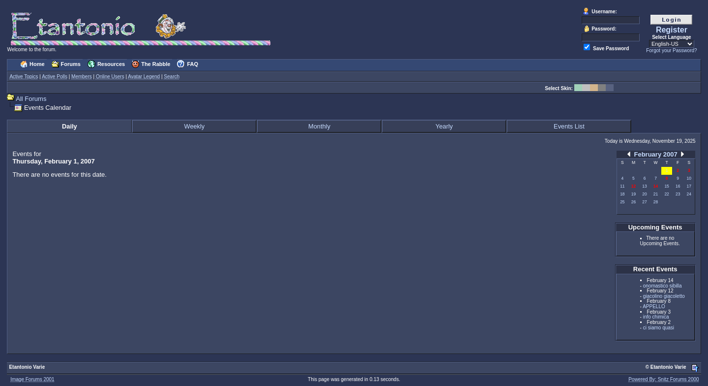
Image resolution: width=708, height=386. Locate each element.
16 (678, 186)
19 (633, 194)
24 (689, 194)
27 (644, 201)
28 (655, 201)
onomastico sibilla (662, 286)
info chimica (656, 317)
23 (678, 194)
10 (689, 178)
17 (689, 186)
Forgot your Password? (671, 50)
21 (655, 194)
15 (666, 186)
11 (622, 186)
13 (644, 186)
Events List (569, 126)
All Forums (31, 98)
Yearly (444, 126)
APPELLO (654, 306)
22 (666, 194)
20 (644, 194)
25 (622, 201)
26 (633, 201)
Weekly (194, 126)
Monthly (319, 126)
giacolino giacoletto (664, 296)
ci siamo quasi (658, 327)
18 (622, 194)
